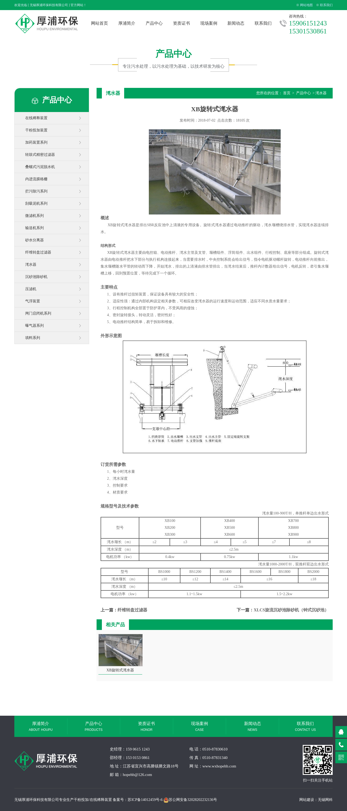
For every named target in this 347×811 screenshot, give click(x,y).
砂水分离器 (34, 240)
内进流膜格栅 (36, 179)
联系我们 (326, 5)
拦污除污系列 (36, 191)
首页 (286, 93)
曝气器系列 (34, 326)
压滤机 (30, 289)
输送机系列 (34, 228)
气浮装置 (32, 301)
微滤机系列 (34, 216)
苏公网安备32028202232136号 (190, 800)
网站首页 (99, 23)
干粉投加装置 (36, 130)
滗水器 (30, 265)
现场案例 (208, 23)
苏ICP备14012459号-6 (145, 800)
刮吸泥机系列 (36, 203)
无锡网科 (325, 800)
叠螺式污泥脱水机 (40, 167)
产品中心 (154, 23)
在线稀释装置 (36, 118)
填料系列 (32, 338)
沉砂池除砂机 (36, 277)
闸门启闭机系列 (38, 313)
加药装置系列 (36, 142)
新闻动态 (235, 23)
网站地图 (306, 5)
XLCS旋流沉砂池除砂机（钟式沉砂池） (291, 610)
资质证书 (181, 23)
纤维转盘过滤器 (38, 252)
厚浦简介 (126, 23)
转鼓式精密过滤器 (40, 155)
